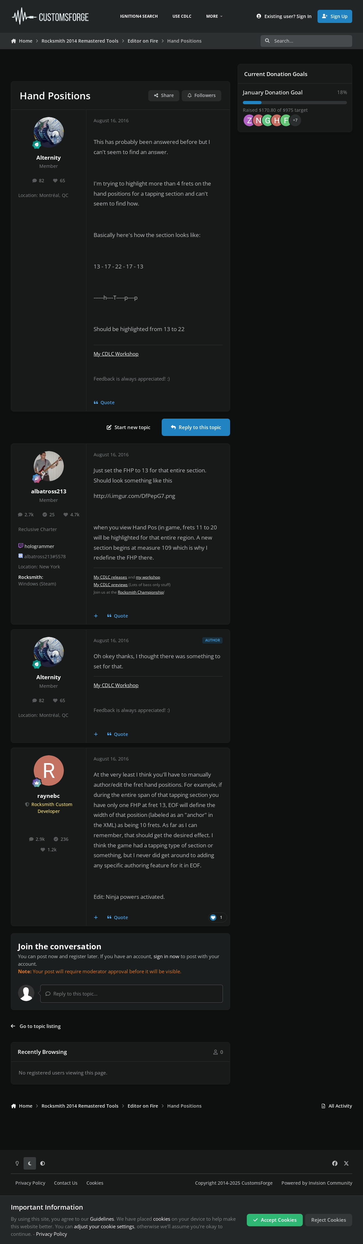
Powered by (316, 1183)
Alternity (48, 157)
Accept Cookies (275, 1219)
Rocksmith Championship (141, 592)
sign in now (166, 956)
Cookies (94, 1183)
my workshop (148, 577)
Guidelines (102, 1218)
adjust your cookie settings (104, 1226)
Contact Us (66, 1183)
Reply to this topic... (71, 993)
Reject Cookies (328, 1219)
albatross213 (48, 491)
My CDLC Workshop (116, 353)
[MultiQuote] (95, 616)
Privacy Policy (30, 1183)
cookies (161, 1218)
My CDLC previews (111, 584)
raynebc (48, 796)
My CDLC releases (110, 577)
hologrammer (39, 546)
